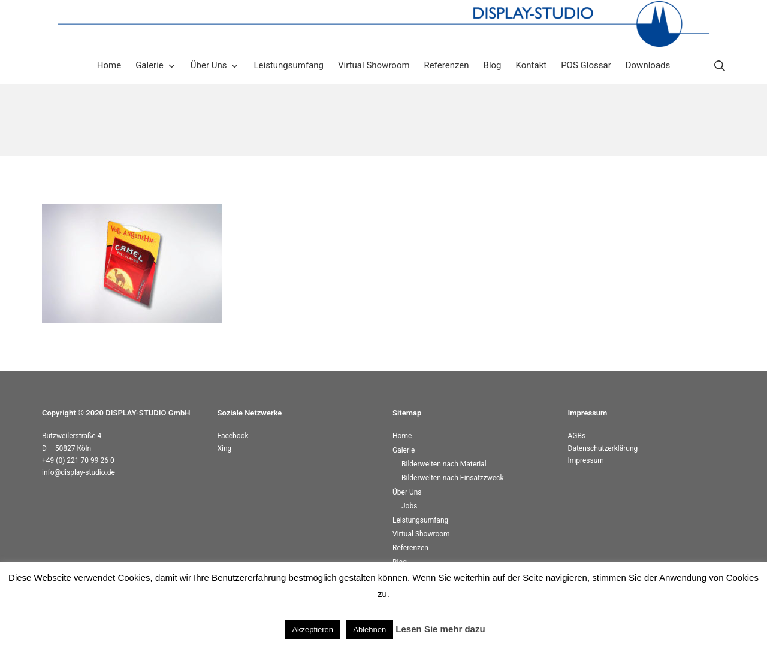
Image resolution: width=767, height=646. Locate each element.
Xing (225, 448)
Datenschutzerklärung (603, 448)
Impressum (586, 460)
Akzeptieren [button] (312, 629)
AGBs (577, 436)
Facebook (233, 436)
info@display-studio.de (78, 472)
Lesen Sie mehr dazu (440, 629)
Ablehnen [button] (369, 629)
